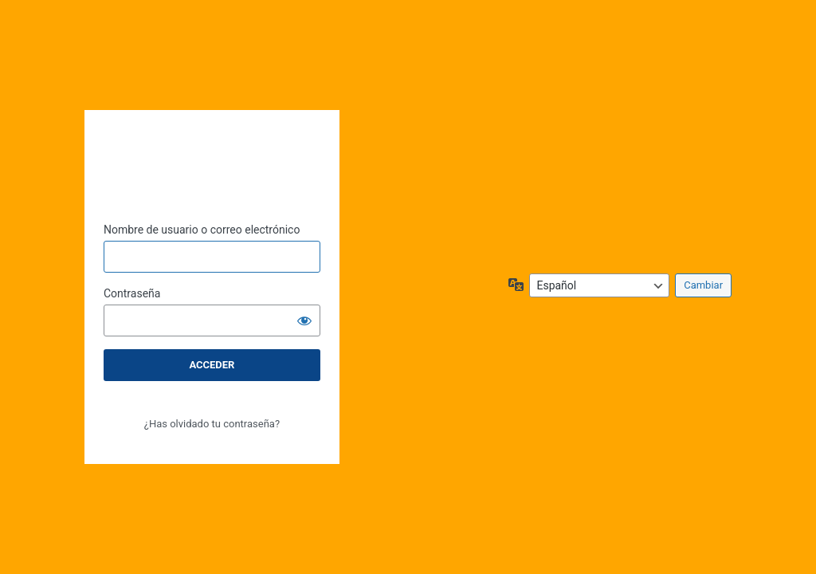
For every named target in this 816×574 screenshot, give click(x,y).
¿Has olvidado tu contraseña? (212, 424)
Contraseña (132, 293)
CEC (211, 151)
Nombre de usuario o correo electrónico (202, 229)
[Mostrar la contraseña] (304, 320)
